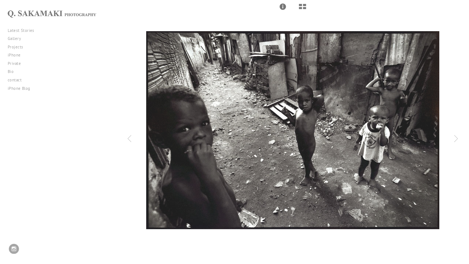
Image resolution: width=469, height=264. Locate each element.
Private (14, 63)
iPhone (17, 55)
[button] (283, 6)
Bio (11, 71)
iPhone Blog (19, 88)
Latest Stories (24, 30)
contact (15, 79)
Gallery (17, 38)
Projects (18, 47)
